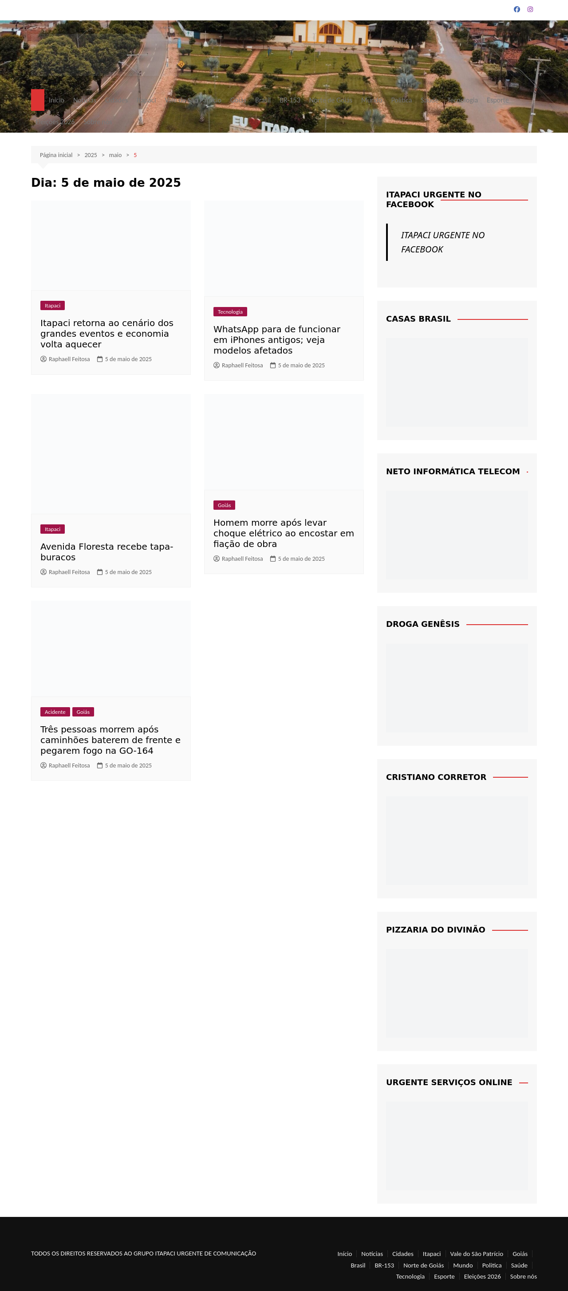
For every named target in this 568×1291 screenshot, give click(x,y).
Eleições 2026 (55, 122)
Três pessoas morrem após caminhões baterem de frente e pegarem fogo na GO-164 (110, 740)
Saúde (429, 100)
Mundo (371, 100)
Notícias (84, 100)
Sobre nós (97, 122)
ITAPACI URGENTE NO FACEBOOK (433, 199)
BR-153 (290, 100)
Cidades (116, 100)
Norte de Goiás (330, 100)
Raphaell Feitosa (65, 359)
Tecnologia (462, 100)
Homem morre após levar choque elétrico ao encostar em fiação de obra (283, 533)
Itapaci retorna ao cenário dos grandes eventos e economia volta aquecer (107, 334)
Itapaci (146, 100)
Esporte (498, 100)
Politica (401, 100)
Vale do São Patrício (193, 100)
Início (56, 100)
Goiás (238, 100)
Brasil (263, 100)
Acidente (55, 711)
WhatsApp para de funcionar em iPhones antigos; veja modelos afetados (276, 340)
